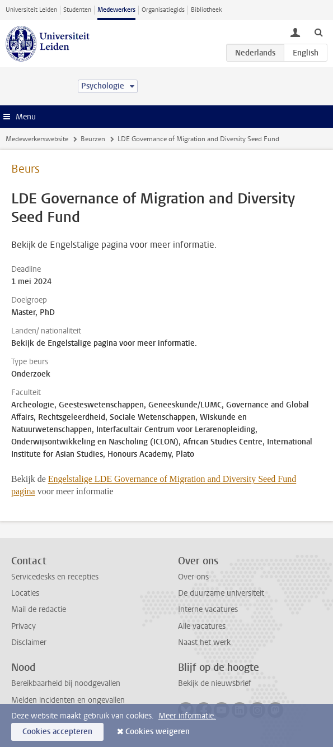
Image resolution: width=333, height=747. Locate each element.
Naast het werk (204, 642)
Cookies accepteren (57, 731)
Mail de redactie (38, 609)
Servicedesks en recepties (55, 577)
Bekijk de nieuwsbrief (214, 683)
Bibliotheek (206, 10)
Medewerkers (116, 10)
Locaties (25, 593)
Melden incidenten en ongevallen (68, 700)
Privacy (23, 626)
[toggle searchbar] (318, 32)
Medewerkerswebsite (37, 138)
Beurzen (93, 138)
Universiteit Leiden (31, 10)
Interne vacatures (208, 609)
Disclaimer (28, 642)
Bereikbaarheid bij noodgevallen (65, 683)
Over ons (193, 577)
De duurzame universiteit (221, 593)
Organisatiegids (163, 10)
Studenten (77, 10)
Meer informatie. (187, 716)
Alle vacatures (202, 626)
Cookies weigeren (157, 731)
